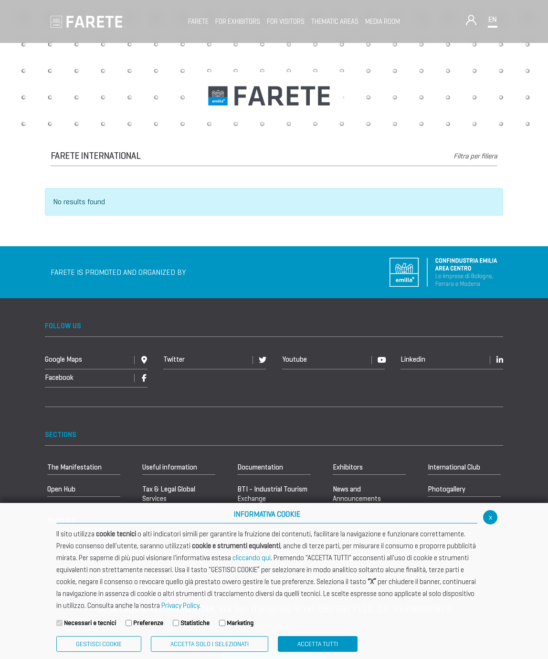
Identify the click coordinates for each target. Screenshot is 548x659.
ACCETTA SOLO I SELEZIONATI (209, 644)
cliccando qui (251, 558)
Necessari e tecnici (90, 623)
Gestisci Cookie (99, 644)
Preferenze (148, 623)
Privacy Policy (180, 605)
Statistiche (195, 623)
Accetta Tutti (317, 644)
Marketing (240, 623)
